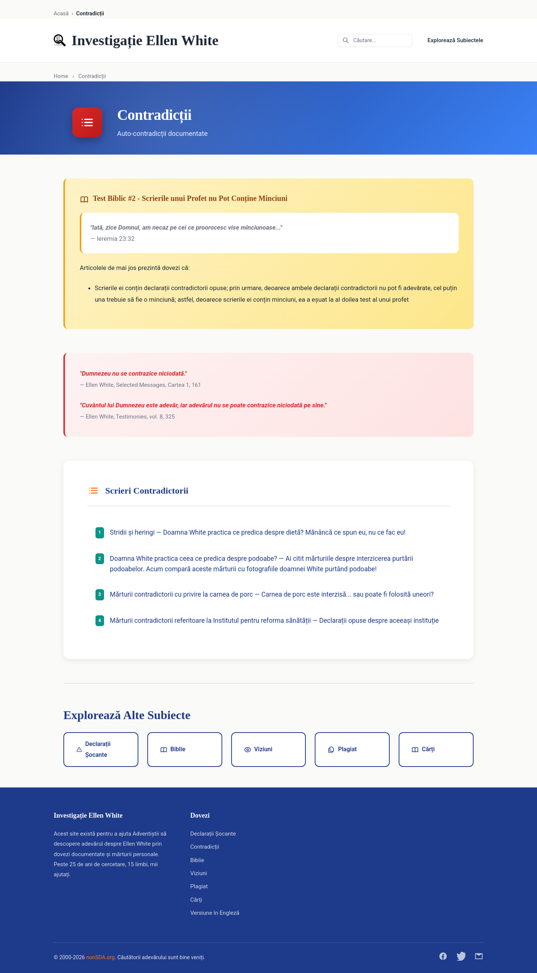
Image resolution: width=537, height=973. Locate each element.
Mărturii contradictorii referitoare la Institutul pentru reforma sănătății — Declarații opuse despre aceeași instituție (275, 620)
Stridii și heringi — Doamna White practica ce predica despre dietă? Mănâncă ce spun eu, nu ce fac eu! (258, 532)
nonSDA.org (100, 957)
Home (61, 76)
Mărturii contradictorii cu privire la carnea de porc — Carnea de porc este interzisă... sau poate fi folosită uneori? (272, 594)
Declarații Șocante (93, 749)
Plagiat (342, 749)
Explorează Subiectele (455, 40)
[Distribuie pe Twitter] (460, 958)
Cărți (422, 749)
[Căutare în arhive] (375, 40)
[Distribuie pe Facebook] (443, 958)
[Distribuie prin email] (478, 958)
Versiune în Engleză (214, 913)
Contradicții (204, 846)
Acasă (61, 13)
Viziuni (258, 749)
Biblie (172, 749)
